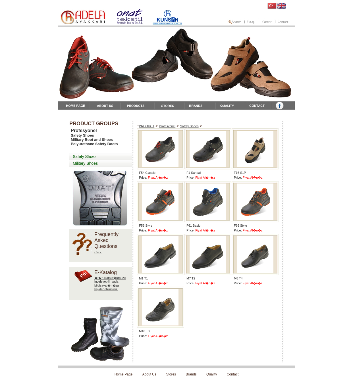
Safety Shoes (84, 156)
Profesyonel (167, 126)
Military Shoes (85, 163)
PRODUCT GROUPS (93, 123)
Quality (211, 374)
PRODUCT (146, 126)
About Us (149, 374)
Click (98, 252)
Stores (171, 374)
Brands (191, 374)
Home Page (123, 374)
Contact (232, 374)
